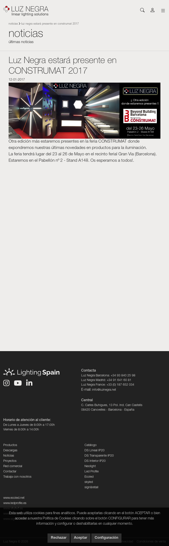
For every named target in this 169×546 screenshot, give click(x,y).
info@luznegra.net (104, 390)
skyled (88, 482)
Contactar (9, 471)
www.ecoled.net (13, 498)
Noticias (13, 24)
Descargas (10, 450)
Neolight (90, 466)
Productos (10, 445)
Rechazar (58, 538)
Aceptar (80, 538)
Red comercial (12, 466)
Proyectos (10, 461)
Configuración (106, 538)
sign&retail (91, 487)
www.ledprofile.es (14, 503)
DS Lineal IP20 (94, 450)
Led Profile (91, 471)
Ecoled (89, 477)
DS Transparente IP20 (99, 455)
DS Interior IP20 (95, 461)
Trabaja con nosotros (17, 477)
